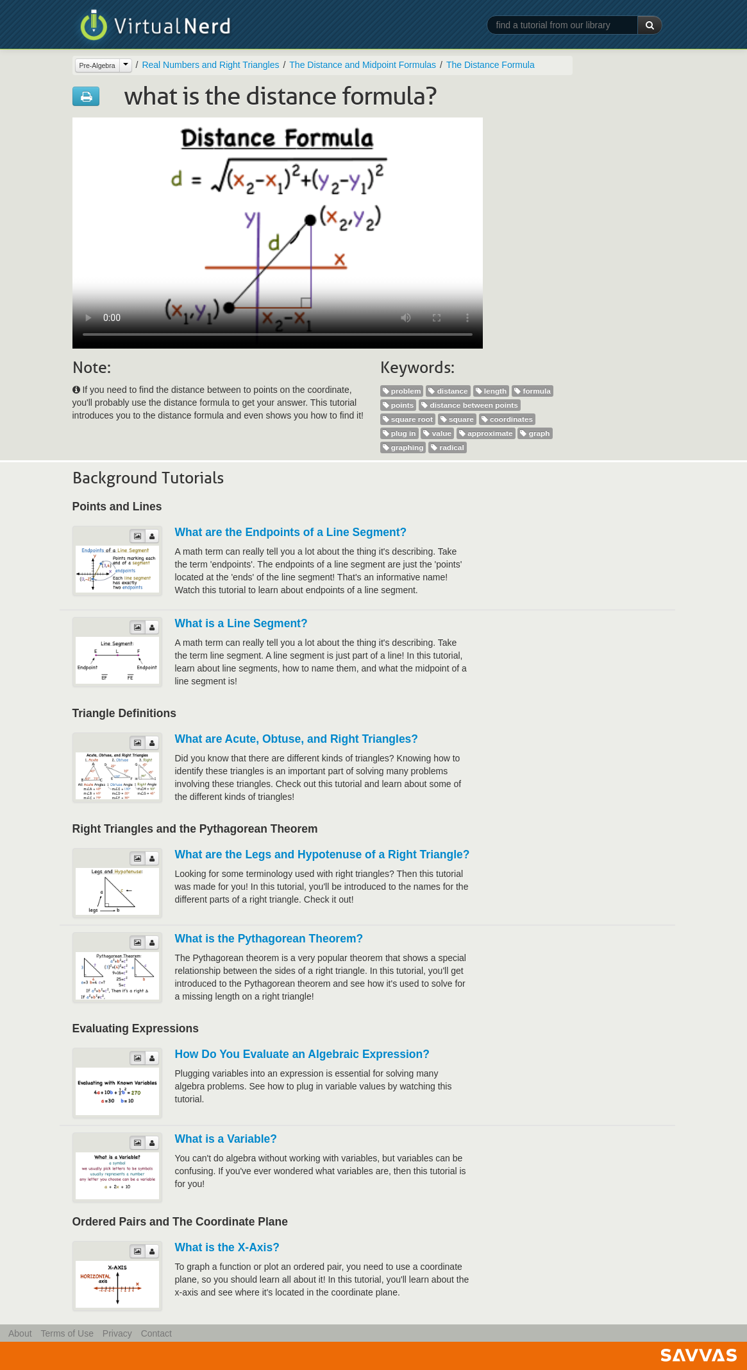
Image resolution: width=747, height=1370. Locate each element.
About (20, 1333)
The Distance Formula (490, 65)
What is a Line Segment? (241, 623)
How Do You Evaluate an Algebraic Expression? (302, 1054)
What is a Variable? (226, 1138)
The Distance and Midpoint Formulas (362, 65)
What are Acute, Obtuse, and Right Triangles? (297, 739)
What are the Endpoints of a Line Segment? (291, 532)
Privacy (117, 1333)
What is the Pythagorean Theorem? (269, 938)
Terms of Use (66, 1333)
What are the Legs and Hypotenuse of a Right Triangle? (322, 854)
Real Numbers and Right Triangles (210, 65)
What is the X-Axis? (227, 1247)
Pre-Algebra (97, 65)
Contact (156, 1333)
